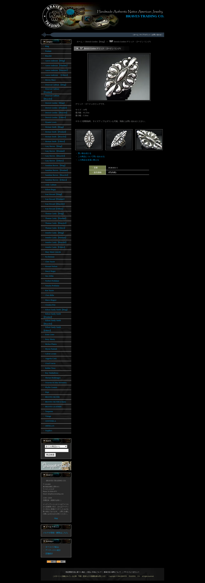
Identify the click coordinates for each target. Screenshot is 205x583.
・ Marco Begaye (49, 300)
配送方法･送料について (112, 572)
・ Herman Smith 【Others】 (54, 141)
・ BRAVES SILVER (51, 397)
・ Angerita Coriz (50, 358)
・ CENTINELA (49, 421)
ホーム (136, 35)
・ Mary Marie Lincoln (52, 252)
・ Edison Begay (49, 189)
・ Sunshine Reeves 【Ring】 (54, 165)
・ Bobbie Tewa (49, 368)
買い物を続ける (84, 153)
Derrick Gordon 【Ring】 (95, 42)
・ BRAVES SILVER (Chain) (54, 402)
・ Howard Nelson (50, 266)
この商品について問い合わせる (91, 156)
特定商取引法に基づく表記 (75, 572)
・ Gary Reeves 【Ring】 (53, 146)
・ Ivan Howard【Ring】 (53, 194)
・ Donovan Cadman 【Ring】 (55, 85)
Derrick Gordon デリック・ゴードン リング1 (130, 42)
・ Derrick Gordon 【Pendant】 (55, 108)
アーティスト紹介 (53, 550)
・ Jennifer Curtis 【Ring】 (54, 233)
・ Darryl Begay (49, 271)
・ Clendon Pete (49, 305)
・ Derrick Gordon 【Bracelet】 (55, 113)
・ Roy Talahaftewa (50, 373)
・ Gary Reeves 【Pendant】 (54, 151)
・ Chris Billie (48, 295)
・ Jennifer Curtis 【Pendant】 (55, 237)
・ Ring (46, 46)
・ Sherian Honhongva (52, 378)
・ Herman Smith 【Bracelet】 (55, 137)
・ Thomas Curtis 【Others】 (54, 228)
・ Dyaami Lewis (49, 122)
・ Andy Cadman (49, 185)
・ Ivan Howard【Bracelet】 (54, 204)
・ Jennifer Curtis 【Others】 (54, 247)
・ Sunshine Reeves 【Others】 (55, 180)
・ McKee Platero (50, 344)
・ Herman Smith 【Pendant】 (55, 132)
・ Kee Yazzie (48, 290)
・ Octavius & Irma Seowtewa (54, 382)
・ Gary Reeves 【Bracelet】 (54, 156)
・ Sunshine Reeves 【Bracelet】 (56, 175)
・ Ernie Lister (48, 334)
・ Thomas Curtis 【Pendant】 (55, 218)
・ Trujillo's (47, 431)
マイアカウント (145, 35)
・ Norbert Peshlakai (51, 281)
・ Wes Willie (48, 276)
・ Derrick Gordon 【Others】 (55, 117)
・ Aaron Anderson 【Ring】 (54, 61)
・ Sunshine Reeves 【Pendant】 (56, 170)
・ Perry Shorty (49, 339)
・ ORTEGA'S (48, 426)
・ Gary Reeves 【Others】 (54, 161)
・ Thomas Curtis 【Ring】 (54, 213)
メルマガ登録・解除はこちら (55, 533)
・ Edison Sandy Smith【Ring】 (55, 310)
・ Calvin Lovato (49, 354)
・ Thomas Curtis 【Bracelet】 (55, 223)
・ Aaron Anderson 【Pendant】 (55, 65)
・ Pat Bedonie (48, 257)
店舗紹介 (49, 553)
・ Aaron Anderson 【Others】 (56, 75)
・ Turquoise (48, 411)
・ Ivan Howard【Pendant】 (54, 199)
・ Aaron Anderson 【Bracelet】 (56, 70)
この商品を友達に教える (88, 160)
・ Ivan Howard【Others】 (53, 209)
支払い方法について (94, 572)
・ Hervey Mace (49, 80)
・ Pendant (47, 51)
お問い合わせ (156, 35)
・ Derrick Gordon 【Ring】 (54, 103)
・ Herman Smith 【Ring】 (54, 127)
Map (56, 518)
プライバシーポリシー (131, 572)
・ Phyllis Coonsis (50, 387)
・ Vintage (47, 416)
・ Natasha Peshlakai (51, 286)
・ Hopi (46, 392)
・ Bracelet (47, 56)
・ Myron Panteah (50, 349)
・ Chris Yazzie (49, 261)
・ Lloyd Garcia (49, 363)
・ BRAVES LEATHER (52, 406)
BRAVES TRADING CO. (145, 16)
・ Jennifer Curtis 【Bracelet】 (55, 242)
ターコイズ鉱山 (52, 547)
